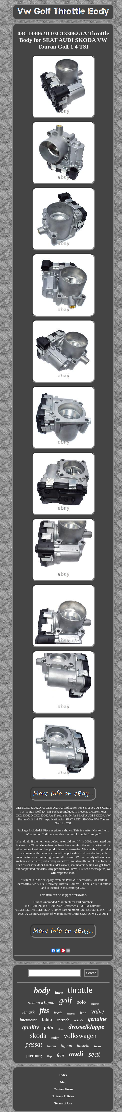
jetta (48, 1027)
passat (33, 1044)
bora (59, 992)
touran (51, 1046)
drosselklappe (86, 1026)
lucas (97, 1046)
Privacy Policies (63, 1096)
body (42, 990)
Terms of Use (63, 1103)
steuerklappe (41, 1003)
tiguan (66, 1045)
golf (65, 1000)
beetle (58, 1013)
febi (60, 1055)
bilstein (83, 1045)
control (94, 1003)
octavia (78, 1020)
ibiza (60, 1029)
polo (81, 1002)
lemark (28, 1012)
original (71, 1013)
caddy (55, 1037)
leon (83, 1013)
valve (97, 1011)
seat (94, 1054)
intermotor (28, 1020)
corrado (63, 1020)
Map (63, 1082)
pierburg (34, 1055)
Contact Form (63, 1089)
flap (49, 1056)
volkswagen (80, 1035)
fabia (47, 1019)
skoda (38, 1035)
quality (30, 1027)
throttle (80, 990)
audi (76, 1053)
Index (63, 1075)
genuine (97, 1019)
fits (44, 1010)
